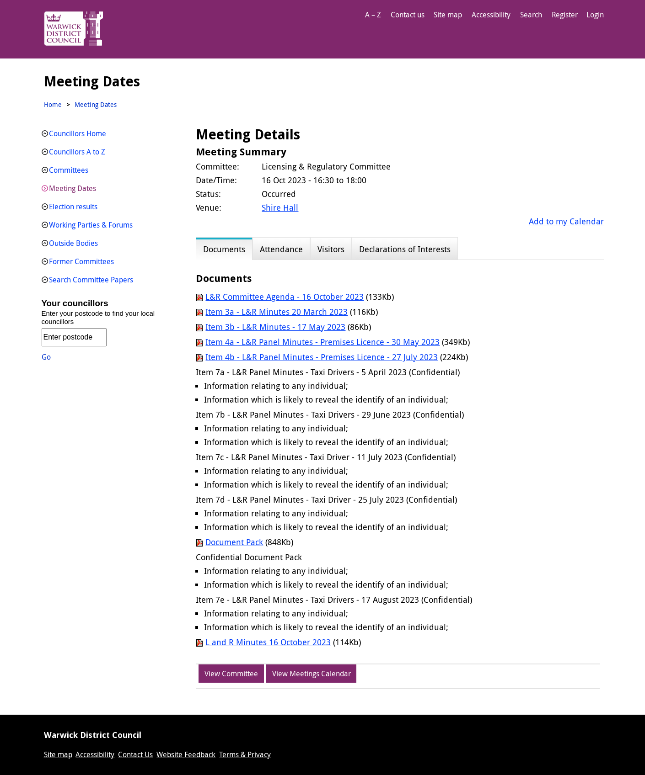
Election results (73, 207)
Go (46, 357)
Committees (68, 170)
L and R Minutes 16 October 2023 (268, 642)
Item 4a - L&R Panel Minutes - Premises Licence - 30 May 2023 (322, 341)
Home (53, 104)
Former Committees (81, 261)
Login (595, 15)
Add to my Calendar (566, 221)
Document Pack (234, 541)
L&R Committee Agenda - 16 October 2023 (284, 296)
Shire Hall (280, 207)
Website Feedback (185, 754)
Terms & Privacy (245, 754)
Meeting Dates (72, 188)
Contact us (408, 15)
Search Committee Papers (91, 280)
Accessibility (491, 15)
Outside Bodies (73, 243)
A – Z (373, 15)
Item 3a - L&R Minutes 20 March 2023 (276, 311)
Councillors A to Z (77, 152)
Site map (448, 15)
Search (531, 15)
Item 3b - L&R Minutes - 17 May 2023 (275, 326)
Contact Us (135, 754)
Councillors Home (77, 133)
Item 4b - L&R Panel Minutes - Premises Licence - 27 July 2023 (321, 356)
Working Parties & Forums (91, 225)
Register (565, 15)
